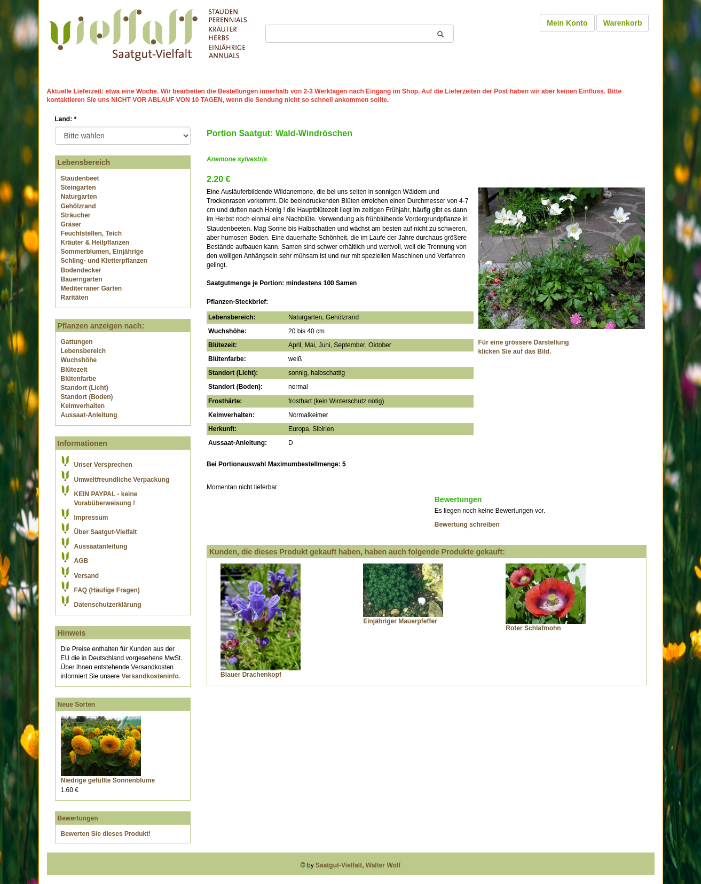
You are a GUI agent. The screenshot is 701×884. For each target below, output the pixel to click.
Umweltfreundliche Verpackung (122, 479)
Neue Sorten (77, 704)
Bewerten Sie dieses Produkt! (106, 834)
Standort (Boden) (87, 397)
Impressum (91, 517)
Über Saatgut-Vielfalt (105, 532)
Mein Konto (567, 23)
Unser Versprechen (103, 464)
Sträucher (76, 215)
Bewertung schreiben (467, 524)
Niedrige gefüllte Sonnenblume (108, 780)
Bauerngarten (82, 279)
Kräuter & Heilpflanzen (95, 242)
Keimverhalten (83, 406)
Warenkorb (622, 23)
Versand (86, 576)
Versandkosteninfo (150, 676)
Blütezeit (74, 369)
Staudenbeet (80, 178)
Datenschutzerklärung (107, 604)
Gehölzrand (78, 206)
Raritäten (75, 297)
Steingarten (78, 187)
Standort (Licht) (84, 388)
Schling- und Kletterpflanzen (104, 260)
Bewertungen (78, 818)
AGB (81, 561)
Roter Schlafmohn (533, 628)
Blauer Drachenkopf (250, 674)
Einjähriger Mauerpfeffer (400, 621)
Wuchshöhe (79, 360)
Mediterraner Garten (91, 288)
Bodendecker (81, 270)
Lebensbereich (83, 351)
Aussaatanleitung (101, 546)
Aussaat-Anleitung (89, 415)
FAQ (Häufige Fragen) (107, 590)
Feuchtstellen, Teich (91, 233)
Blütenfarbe (79, 378)
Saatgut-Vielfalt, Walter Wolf (358, 865)
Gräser (71, 224)
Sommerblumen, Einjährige (102, 251)
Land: (66, 119)
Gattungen (77, 342)
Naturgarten (79, 196)
